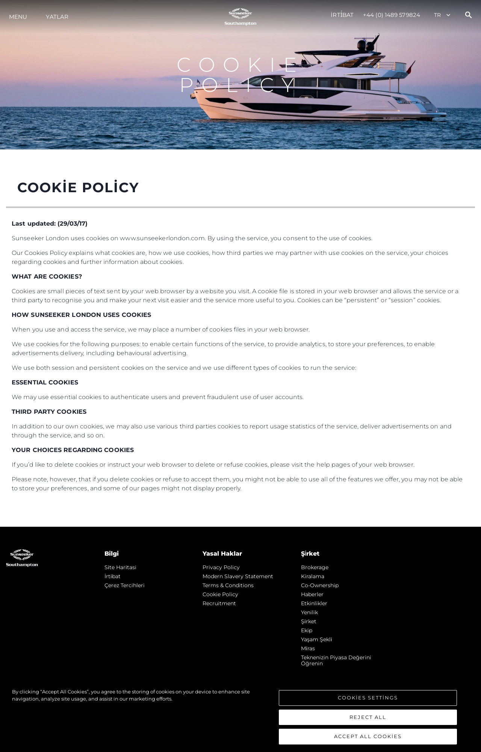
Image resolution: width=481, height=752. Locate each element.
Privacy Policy (221, 567)
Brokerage (314, 567)
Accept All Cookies (368, 739)
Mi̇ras (308, 648)
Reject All (367, 719)
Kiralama (312, 576)
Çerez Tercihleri (124, 585)
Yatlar (57, 16)
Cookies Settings (368, 700)
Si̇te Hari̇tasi (120, 567)
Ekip (306, 630)
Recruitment (219, 603)
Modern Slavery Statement (238, 576)
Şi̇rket (308, 621)
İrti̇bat (342, 14)
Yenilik (309, 612)
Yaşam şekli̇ (316, 639)
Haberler (312, 594)
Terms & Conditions (228, 585)
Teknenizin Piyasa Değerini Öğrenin (336, 660)
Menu (18, 16)
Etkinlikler (314, 603)
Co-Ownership (320, 585)
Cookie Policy (220, 594)
